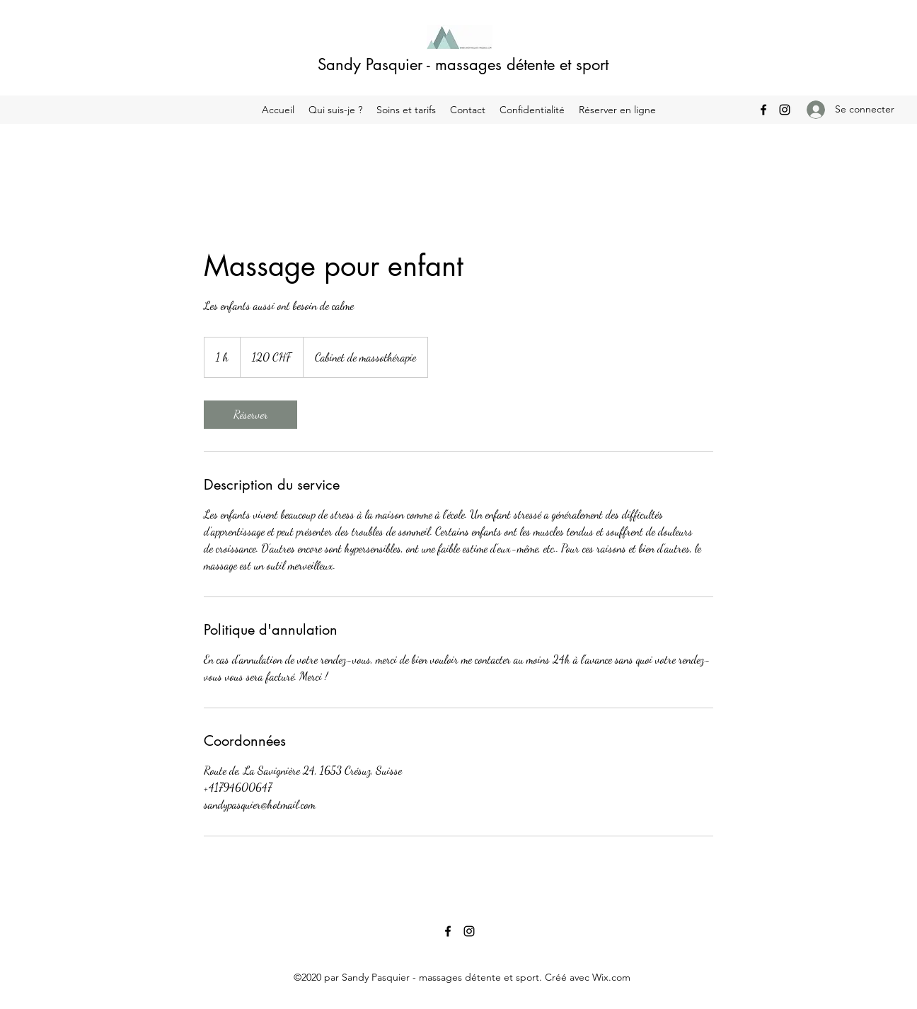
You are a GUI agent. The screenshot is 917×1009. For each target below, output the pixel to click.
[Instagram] (785, 110)
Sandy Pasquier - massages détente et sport (463, 64)
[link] (250, 414)
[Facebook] (763, 110)
